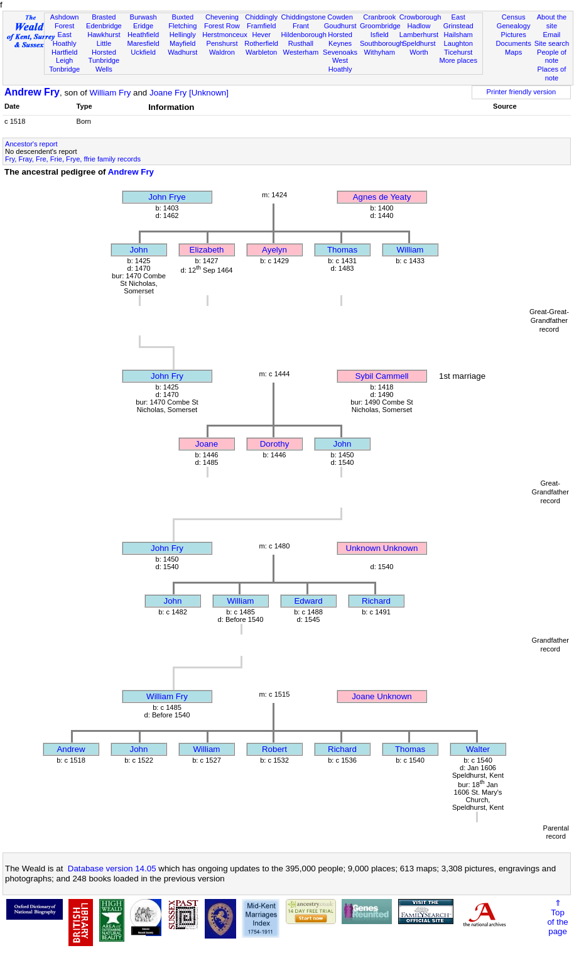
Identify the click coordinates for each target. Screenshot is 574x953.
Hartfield (64, 52)
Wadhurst (182, 52)
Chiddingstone (303, 17)
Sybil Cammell (381, 376)
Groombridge (380, 26)
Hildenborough (304, 34)
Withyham (379, 52)
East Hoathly (65, 39)
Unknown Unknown (382, 548)
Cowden (340, 17)
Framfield (261, 26)
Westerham (301, 52)
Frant (301, 26)
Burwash (142, 17)
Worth (418, 52)
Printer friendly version (521, 91)
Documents (513, 43)
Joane (206, 444)
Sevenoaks (340, 52)
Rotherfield (261, 43)
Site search (552, 43)
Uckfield (143, 52)
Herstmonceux (224, 34)
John (139, 249)
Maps (513, 52)
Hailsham (458, 34)
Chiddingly (261, 17)
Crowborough (420, 17)
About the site (552, 21)
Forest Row (222, 26)
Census (514, 17)
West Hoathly (340, 65)
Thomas (342, 249)
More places (458, 60)
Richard (376, 601)
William (410, 249)
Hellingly (183, 34)
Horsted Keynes (340, 39)
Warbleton (261, 52)
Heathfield (143, 34)
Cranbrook (379, 17)
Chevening (222, 17)
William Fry (110, 92)
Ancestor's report (31, 144)
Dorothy (275, 444)
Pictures (513, 34)
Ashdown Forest (64, 21)
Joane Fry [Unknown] (189, 92)
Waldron (222, 52)
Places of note (552, 73)
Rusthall (300, 43)
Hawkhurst (103, 34)
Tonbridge (64, 69)
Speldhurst (418, 43)
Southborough (382, 43)
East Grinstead (458, 21)
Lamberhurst (418, 34)
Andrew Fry (32, 92)
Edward (308, 601)
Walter (478, 749)
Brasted (104, 17)
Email (552, 34)
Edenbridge (104, 26)
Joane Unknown (382, 696)
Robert (274, 749)
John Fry (167, 376)
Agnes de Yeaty (382, 197)
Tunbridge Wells (104, 65)
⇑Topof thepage (557, 917)
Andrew (71, 749)
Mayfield (182, 43)
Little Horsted (104, 48)
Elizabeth (207, 249)
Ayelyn (274, 249)
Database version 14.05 (112, 868)
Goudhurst (340, 26)
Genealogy (514, 26)
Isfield (380, 34)
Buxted (182, 17)
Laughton (458, 43)
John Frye (166, 197)
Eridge (143, 26)
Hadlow (418, 26)
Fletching (182, 26)
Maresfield (143, 43)
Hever (261, 34)
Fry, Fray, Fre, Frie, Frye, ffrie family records (73, 159)
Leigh (64, 60)
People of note (551, 56)
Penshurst (221, 43)
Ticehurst (458, 52)
